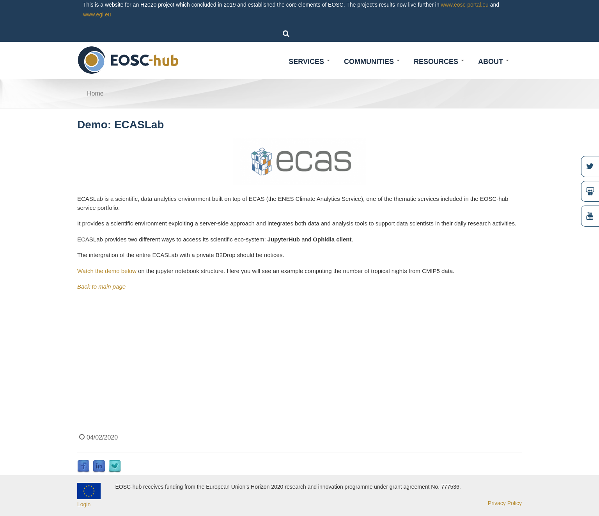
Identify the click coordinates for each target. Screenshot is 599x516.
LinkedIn (99, 466)
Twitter (114, 466)
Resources (439, 62)
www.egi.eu (97, 14)
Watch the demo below (106, 271)
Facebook (83, 466)
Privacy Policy (505, 503)
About (493, 62)
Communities (372, 62)
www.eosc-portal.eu (465, 5)
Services (309, 62)
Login (83, 504)
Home (95, 93)
